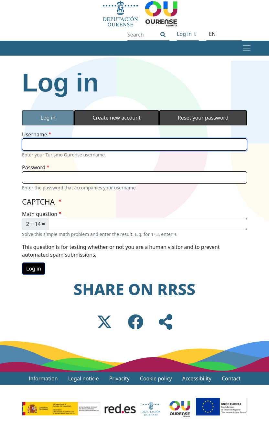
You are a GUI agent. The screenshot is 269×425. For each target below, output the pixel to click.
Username (34, 134)
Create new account (117, 117)
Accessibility (196, 378)
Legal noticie (83, 378)
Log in (184, 33)
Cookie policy (156, 378)
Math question (39, 214)
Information (43, 378)
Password (33, 167)
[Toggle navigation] (246, 48)
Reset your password (203, 117)
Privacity (119, 378)
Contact (231, 378)
